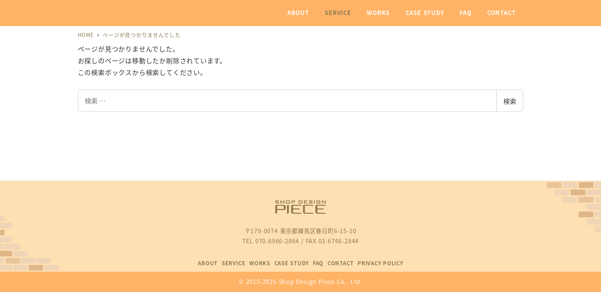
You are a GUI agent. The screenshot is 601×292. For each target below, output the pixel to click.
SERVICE (234, 263)
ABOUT (208, 263)
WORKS (259, 263)
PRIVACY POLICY (380, 263)
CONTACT (340, 263)
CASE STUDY (291, 263)
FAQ (318, 263)
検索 (509, 101)
